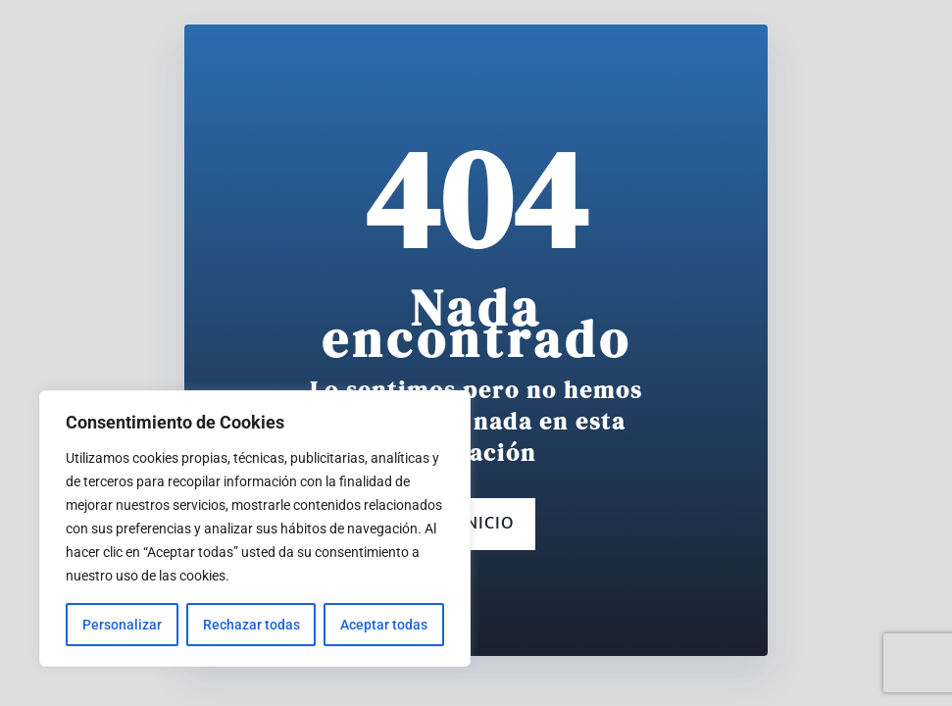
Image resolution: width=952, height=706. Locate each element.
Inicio (476, 523)
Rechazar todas (251, 624)
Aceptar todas (383, 624)
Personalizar (122, 624)
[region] (255, 528)
